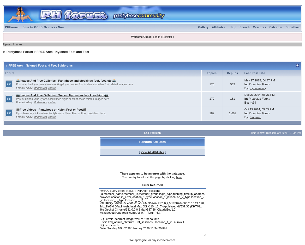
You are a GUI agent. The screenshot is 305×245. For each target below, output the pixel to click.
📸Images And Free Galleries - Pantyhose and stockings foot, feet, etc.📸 (66, 80)
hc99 (253, 102)
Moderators (40, 88)
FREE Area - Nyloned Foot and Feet (63, 52)
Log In (156, 36)
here (179, 177)
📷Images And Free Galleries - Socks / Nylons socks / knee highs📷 (62, 95)
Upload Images (12, 44)
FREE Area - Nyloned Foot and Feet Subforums (41, 65)
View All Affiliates (152, 152)
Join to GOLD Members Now (43, 27)
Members (259, 27)
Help (233, 27)
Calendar (276, 27)
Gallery (203, 27)
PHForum (12, 27)
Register (167, 36)
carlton (52, 88)
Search (245, 27)
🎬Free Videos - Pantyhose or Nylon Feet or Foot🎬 (51, 109)
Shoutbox (293, 27)
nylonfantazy (258, 88)
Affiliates (218, 27)
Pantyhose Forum (20, 52)
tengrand (255, 117)
